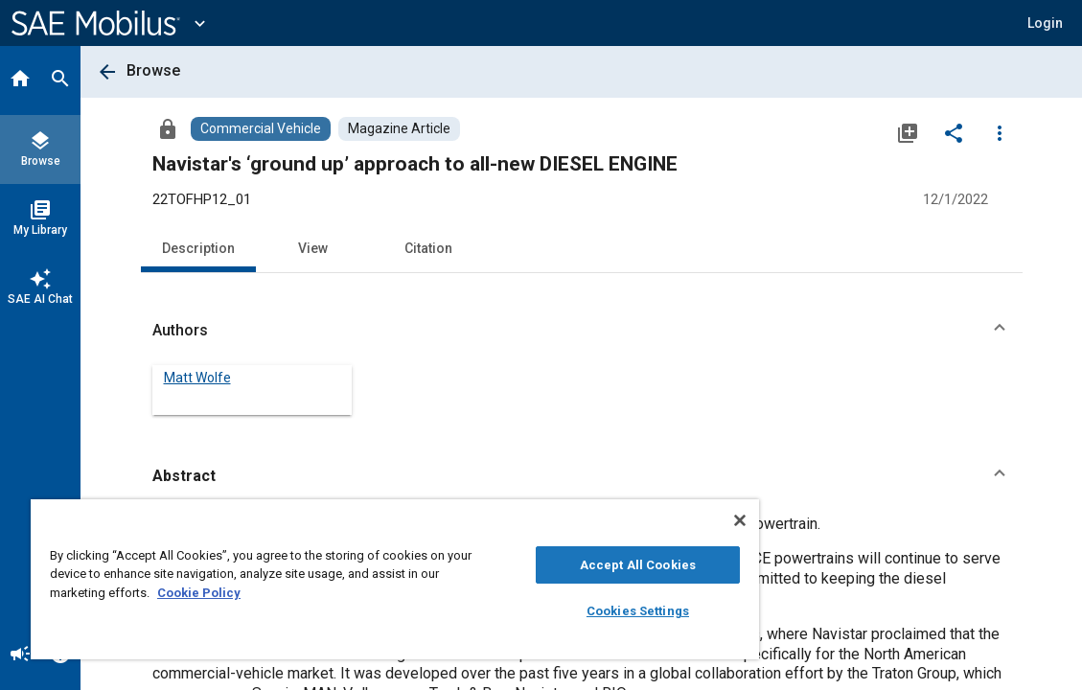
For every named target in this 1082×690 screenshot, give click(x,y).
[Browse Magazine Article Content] (399, 129)
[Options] (999, 132)
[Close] (638, 520)
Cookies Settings (552, 611)
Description (198, 248)
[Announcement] (20, 655)
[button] (581, 330)
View (313, 248)
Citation (428, 248)
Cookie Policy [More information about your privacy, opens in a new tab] (333, 593)
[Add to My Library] (907, 132)
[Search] (60, 80)
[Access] (168, 128)
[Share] (953, 132)
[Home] (20, 80)
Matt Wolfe (197, 377)
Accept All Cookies (552, 565)
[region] (344, 579)
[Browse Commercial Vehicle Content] (261, 129)
